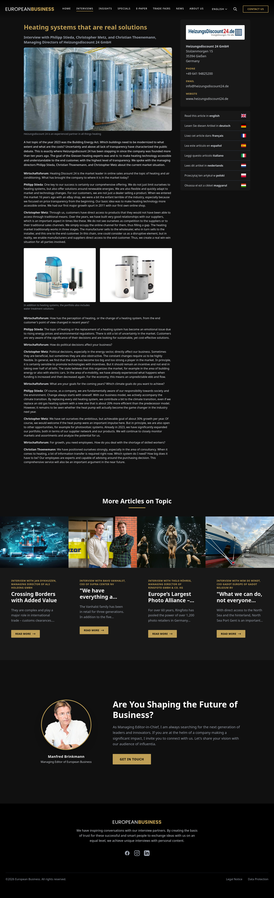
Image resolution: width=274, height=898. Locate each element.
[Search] (235, 9)
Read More (25, 634)
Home (66, 8)
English (220, 9)
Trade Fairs (162, 8)
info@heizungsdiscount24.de (207, 86)
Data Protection (258, 879)
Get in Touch (132, 759)
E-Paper (141, 8)
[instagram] (137, 853)
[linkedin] (147, 853)
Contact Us (255, 9)
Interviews (84, 8)
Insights (105, 8)
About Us (197, 8)
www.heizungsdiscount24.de (207, 99)
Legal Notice (234, 879)
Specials (124, 8)
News (180, 8)
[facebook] (127, 853)
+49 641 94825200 (199, 73)
